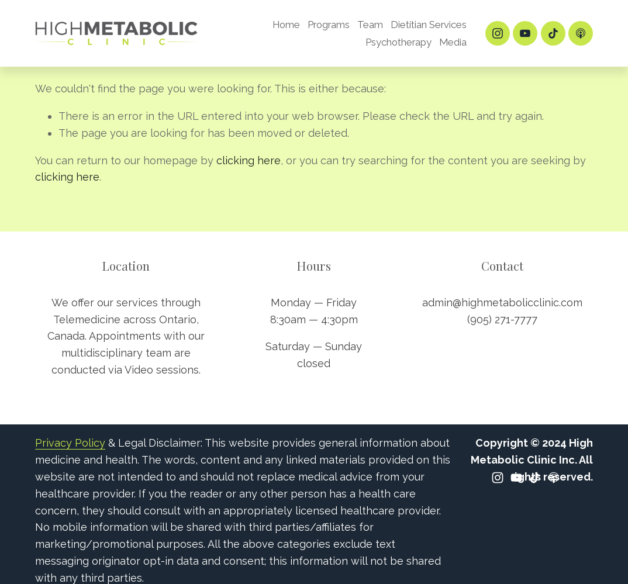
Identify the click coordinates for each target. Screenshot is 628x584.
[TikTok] (553, 33)
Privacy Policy (70, 443)
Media (453, 42)
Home (286, 24)
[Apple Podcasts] (580, 33)
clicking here (248, 160)
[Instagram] (497, 33)
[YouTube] (525, 33)
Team (370, 24)
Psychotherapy (398, 42)
